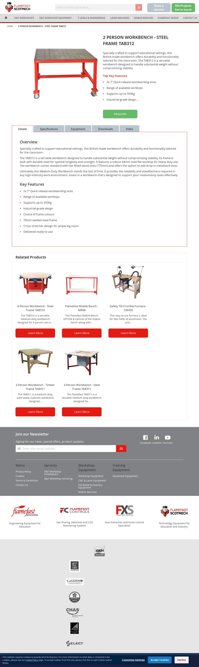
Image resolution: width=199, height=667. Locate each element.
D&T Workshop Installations (52, 473)
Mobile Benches (143, 17)
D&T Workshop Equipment (55, 17)
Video (129, 129)
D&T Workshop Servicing (58, 478)
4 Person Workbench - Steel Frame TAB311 (82, 387)
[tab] (22, 128)
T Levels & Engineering (91, 17)
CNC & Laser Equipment (92, 480)
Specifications (49, 129)
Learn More (35, 333)
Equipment (78, 129)
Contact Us (190, 17)
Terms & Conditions (27, 480)
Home (10, 26)
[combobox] (95, 7)
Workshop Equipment (90, 476)
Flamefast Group (168, 17)
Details (22, 129)
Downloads (105, 129)
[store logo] (18, 7)
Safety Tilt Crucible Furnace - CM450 (128, 308)
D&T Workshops (24, 17)
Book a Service (159, 8)
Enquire (120, 114)
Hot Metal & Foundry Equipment (90, 486)
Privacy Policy (23, 471)
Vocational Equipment (125, 476)
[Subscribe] (121, 448)
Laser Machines (119, 17)
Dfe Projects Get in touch (183, 8)
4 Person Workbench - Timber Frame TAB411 (35, 387)
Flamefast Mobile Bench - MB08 (81, 308)
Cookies (20, 476)
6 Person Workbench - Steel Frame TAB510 (35, 308)
